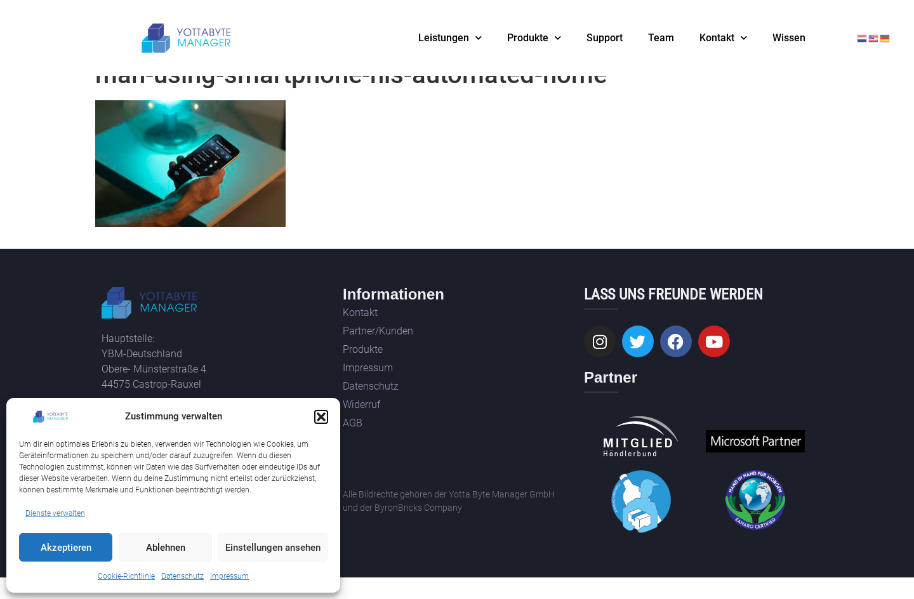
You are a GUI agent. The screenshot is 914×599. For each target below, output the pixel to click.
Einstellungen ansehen (273, 547)
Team (661, 38)
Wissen (788, 38)
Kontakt (723, 38)
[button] (321, 417)
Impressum (229, 576)
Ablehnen (165, 547)
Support (604, 38)
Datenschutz (182, 576)
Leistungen (450, 38)
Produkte (534, 38)
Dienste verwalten (55, 513)
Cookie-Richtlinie (126, 576)
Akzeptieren (66, 547)
